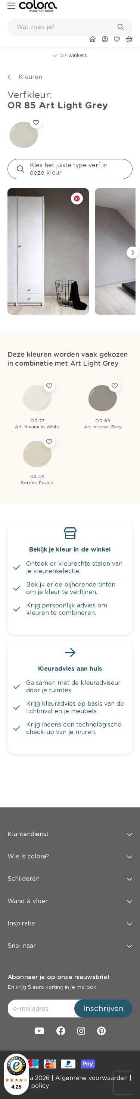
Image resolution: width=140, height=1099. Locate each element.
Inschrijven (103, 1008)
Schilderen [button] (70, 878)
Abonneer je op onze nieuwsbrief (58, 977)
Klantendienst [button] (70, 834)
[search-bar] (65, 27)
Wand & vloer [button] (70, 901)
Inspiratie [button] (70, 923)
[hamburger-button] (11, 6)
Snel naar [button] (70, 945)
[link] (38, 6)
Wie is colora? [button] (70, 856)
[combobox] (70, 27)
